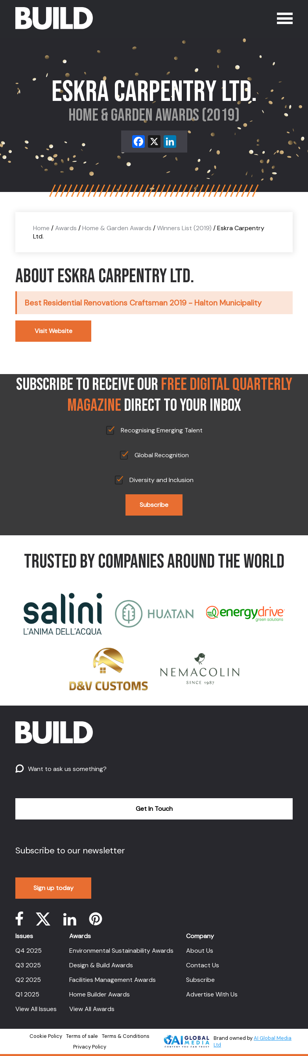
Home (41, 228)
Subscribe (154, 505)
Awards (66, 228)
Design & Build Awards (101, 965)
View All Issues (36, 1009)
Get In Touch (154, 809)
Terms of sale (82, 1036)
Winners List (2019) (184, 228)
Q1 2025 (27, 994)
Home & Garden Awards (116, 228)
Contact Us (202, 965)
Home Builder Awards (99, 994)
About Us (199, 950)
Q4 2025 (28, 950)
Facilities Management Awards (112, 980)
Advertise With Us (212, 994)
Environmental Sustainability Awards (121, 950)
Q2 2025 (28, 980)
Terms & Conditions (125, 1036)
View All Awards (91, 1009)
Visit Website (53, 331)
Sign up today (53, 888)
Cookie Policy (46, 1036)
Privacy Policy (89, 1046)
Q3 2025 (28, 965)
